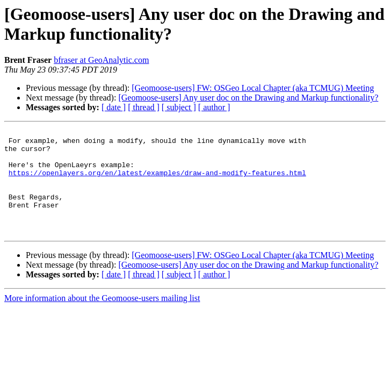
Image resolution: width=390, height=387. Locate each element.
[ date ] (114, 107)
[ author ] (214, 107)
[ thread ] (144, 107)
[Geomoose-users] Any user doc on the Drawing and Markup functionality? (248, 97)
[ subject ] (179, 107)
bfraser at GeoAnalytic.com (101, 59)
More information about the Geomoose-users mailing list (102, 319)
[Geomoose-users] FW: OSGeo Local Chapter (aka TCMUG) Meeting (253, 87)
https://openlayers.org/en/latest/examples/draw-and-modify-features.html (157, 182)
